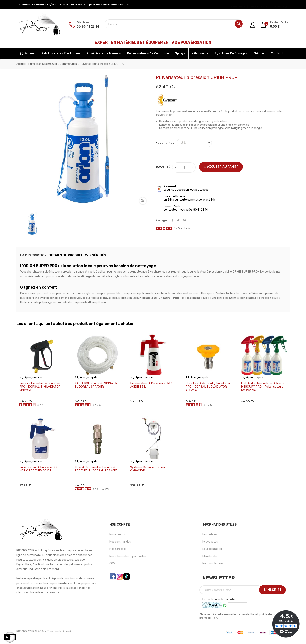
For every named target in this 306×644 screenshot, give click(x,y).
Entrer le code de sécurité (218, 599)
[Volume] (194, 143)
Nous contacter (212, 549)
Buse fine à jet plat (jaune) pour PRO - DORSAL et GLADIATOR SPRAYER (208, 386)
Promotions (209, 534)
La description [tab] (33, 255)
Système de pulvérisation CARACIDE (147, 469)
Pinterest (184, 220)
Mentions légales (212, 563)
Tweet (178, 220)
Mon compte (117, 534)
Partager (172, 220)
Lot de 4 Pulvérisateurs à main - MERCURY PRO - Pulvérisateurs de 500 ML (263, 386)
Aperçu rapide (30, 377)
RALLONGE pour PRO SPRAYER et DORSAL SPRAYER (96, 385)
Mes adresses (117, 549)
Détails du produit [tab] (71, 255)
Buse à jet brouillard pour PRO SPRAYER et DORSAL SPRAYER (96, 469)
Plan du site (209, 556)
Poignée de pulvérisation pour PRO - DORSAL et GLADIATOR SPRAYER (39, 386)
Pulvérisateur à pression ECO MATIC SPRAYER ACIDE (38, 469)
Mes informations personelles (127, 556)
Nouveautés (210, 541)
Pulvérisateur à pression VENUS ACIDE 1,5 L (151, 385)
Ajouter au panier (221, 167)
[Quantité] (184, 167)
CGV (112, 563)
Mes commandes (120, 541)
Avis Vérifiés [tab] (106, 255)
